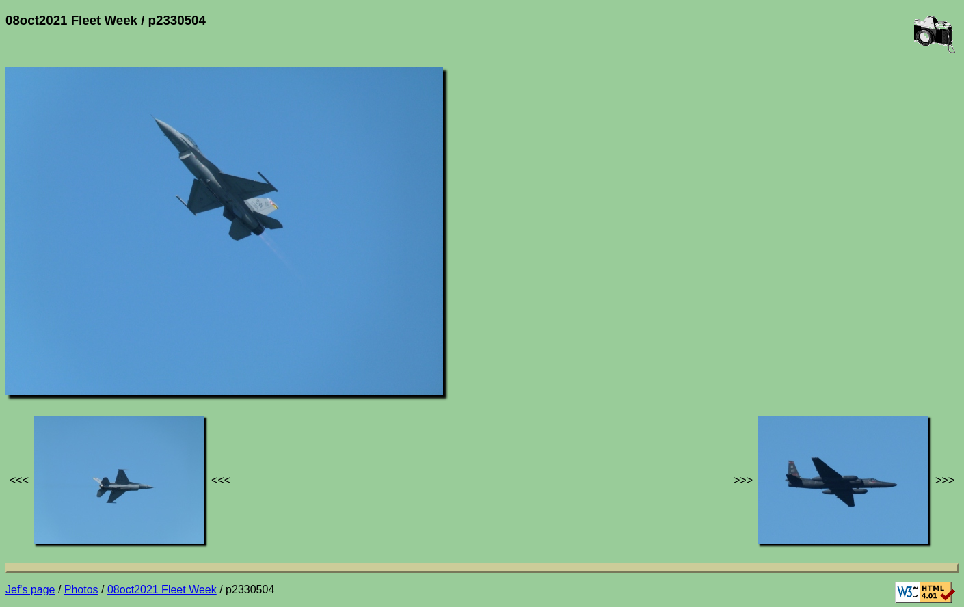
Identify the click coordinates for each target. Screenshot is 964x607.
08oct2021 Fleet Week (162, 589)
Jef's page (30, 589)
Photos (81, 589)
